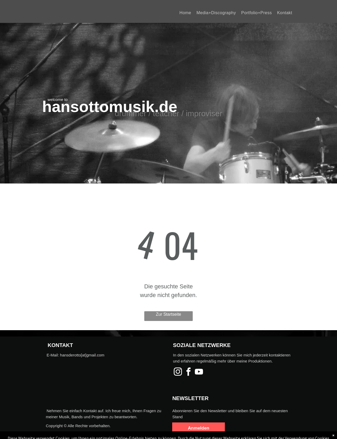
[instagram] (177, 372)
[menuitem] (185, 12)
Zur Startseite (168, 314)
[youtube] (199, 372)
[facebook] (188, 372)
